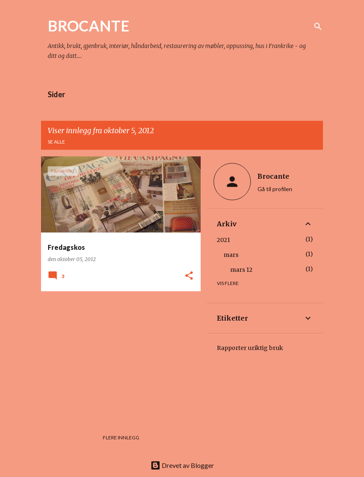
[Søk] (318, 26)
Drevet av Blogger (182, 465)
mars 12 (241, 269)
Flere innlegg (121, 437)
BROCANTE (88, 26)
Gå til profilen (274, 188)
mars (230, 255)
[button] (189, 276)
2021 (223, 240)
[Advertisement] (117, 355)
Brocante (273, 176)
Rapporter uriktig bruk (250, 348)
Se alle (56, 142)
